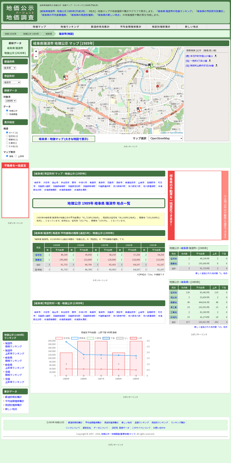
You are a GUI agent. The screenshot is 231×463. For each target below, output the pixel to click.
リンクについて (73, 427)
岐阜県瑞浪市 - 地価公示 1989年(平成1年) (63, 11)
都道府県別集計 (100, 26)
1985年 (153, 245)
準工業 (174, 307)
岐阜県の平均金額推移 (54, 15)
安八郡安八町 (134, 186)
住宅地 (38, 254)
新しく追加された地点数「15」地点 (210, 326)
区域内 (174, 317)
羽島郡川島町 (44, 186)
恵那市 (119, 182)
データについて (101, 427)
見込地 (174, 297)
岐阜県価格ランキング (13, 359)
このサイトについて (141, 427)
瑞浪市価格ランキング (13, 344)
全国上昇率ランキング (14, 380)
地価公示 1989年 (31, 33)
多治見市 (65, 182)
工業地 (174, 312)
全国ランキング (142, 422)
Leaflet (163, 133)
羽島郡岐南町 (59, 186)
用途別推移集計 (161, 26)
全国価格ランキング (13, 373)
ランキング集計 (178, 422)
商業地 (38, 259)
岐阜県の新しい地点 (109, 15)
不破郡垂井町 (104, 186)
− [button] (36, 57)
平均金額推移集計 (131, 26)
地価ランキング (70, 26)
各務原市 (151, 182)
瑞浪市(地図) (66, 33)
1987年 (104, 245)
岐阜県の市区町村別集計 (210, 11)
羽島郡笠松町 (74, 186)
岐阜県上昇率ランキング (14, 366)
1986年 (128, 245)
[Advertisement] (15, 276)
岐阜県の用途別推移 (82, 15)
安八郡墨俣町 (149, 186)
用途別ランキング (160, 422)
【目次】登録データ (120, 427)
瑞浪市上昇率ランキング (14, 352)
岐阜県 (49, 33)
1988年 (80, 245)
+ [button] (36, 51)
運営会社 (87, 427)
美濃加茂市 (130, 182)
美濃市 (93, 182)
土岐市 (141, 182)
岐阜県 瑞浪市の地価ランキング (175, 11)
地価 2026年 (10, 33)
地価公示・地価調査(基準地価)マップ (118, 433)
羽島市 (110, 182)
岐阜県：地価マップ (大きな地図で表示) (63, 139)
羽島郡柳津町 (89, 186)
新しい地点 (191, 26)
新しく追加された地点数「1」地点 (211, 273)
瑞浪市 (102, 182)
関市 (74, 182)
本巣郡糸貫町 (80, 189)
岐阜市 (37, 182)
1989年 (56, 245)
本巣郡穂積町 (50, 189)
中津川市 (83, 182)
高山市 (55, 182)
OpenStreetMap (176, 133)
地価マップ (39, 26)
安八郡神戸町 (119, 186)
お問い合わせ (159, 427)
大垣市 (46, 182)
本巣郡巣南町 (65, 189)
